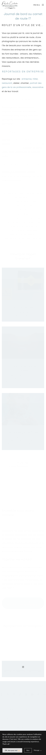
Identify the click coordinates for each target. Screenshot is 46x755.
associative (38, 87)
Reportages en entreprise (23, 71)
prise (29, 78)
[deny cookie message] (28, 750)
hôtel (35, 78)
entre (24, 78)
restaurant (7, 83)
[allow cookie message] (12, 750)
